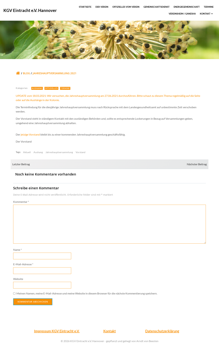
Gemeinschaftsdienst (157, 6)
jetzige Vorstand (30, 134)
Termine (209, 6)
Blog (26, 73)
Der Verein (101, 6)
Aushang (37, 88)
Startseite (85, 6)
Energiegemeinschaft (187, 6)
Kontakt (207, 13)
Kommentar (21, 201)
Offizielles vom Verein (125, 6)
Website (18, 278)
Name (17, 249)
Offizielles (51, 88)
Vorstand (80, 152)
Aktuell (27, 152)
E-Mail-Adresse (23, 264)
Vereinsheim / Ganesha (182, 13)
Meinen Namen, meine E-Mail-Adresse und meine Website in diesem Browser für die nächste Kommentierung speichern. (86, 293)
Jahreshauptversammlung (59, 152)
